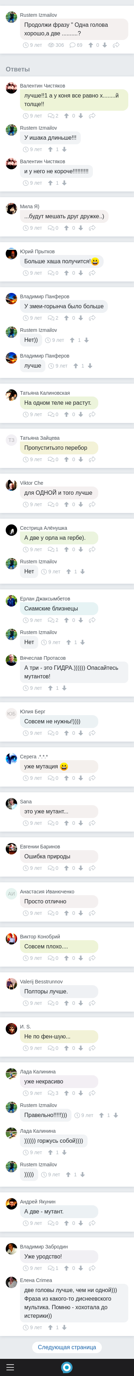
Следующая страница (67, 1347)
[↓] (103, 45)
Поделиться (116, 44)
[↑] (91, 45)
